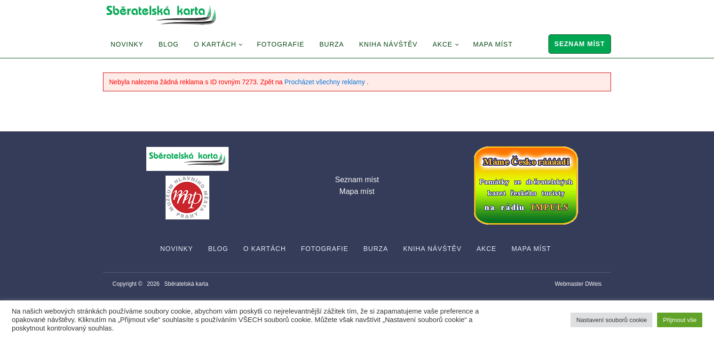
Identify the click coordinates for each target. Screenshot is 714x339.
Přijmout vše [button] (680, 319)
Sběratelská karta (186, 284)
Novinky (127, 44)
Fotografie (280, 44)
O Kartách (215, 44)
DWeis (593, 284)
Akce (442, 44)
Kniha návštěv (388, 44)
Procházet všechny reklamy (326, 82)
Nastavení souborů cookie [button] (611, 319)
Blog (169, 44)
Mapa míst (493, 44)
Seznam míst (580, 44)
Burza (331, 44)
